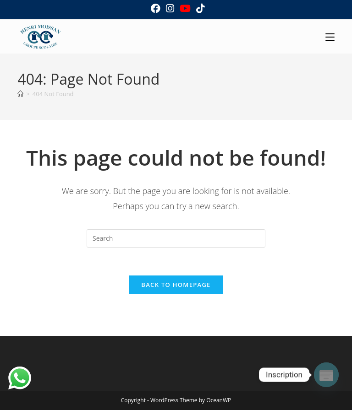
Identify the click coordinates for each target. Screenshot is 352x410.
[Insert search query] (176, 238)
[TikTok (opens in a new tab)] (198, 8)
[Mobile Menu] (330, 36)
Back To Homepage (175, 285)
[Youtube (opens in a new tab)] (185, 8)
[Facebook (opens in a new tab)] (155, 8)
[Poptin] (326, 374)
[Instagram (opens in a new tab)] (170, 8)
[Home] (20, 94)
